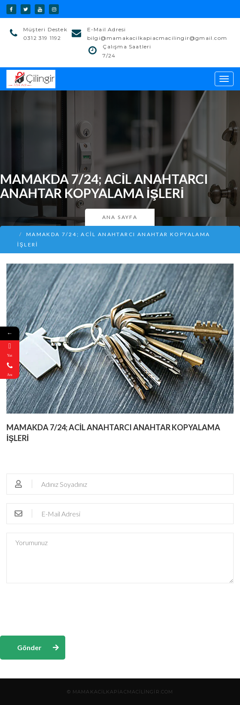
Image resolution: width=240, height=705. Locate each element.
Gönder (29, 647)
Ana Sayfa (120, 217)
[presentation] (65, 608)
